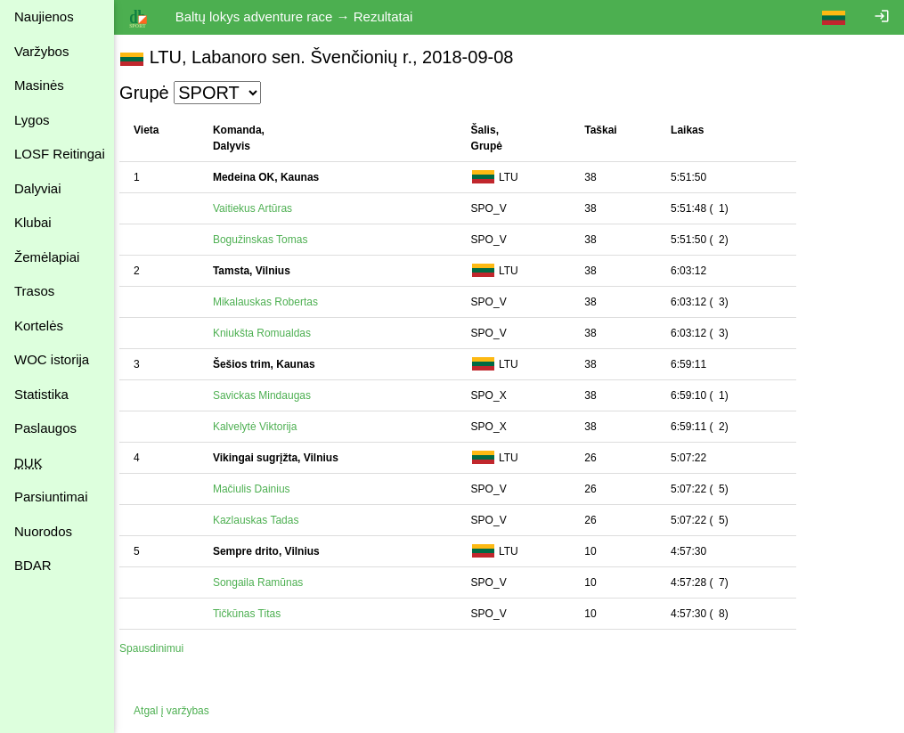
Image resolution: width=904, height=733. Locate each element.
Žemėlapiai (46, 257)
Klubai (33, 222)
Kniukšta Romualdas (271, 333)
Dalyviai (37, 188)
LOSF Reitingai (59, 153)
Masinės (39, 85)
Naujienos (44, 16)
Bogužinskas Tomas (269, 239)
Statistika (41, 394)
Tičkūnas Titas (255, 613)
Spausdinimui (160, 648)
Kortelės (38, 325)
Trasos (34, 290)
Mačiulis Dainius (260, 489)
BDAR (33, 565)
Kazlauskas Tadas (265, 520)
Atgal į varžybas (180, 710)
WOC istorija (51, 359)
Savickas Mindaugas (271, 395)
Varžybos (41, 51)
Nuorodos (43, 531)
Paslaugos (45, 428)
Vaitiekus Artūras (261, 208)
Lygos (31, 119)
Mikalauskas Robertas (274, 302)
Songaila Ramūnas (267, 582)
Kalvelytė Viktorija (264, 426)
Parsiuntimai (51, 496)
